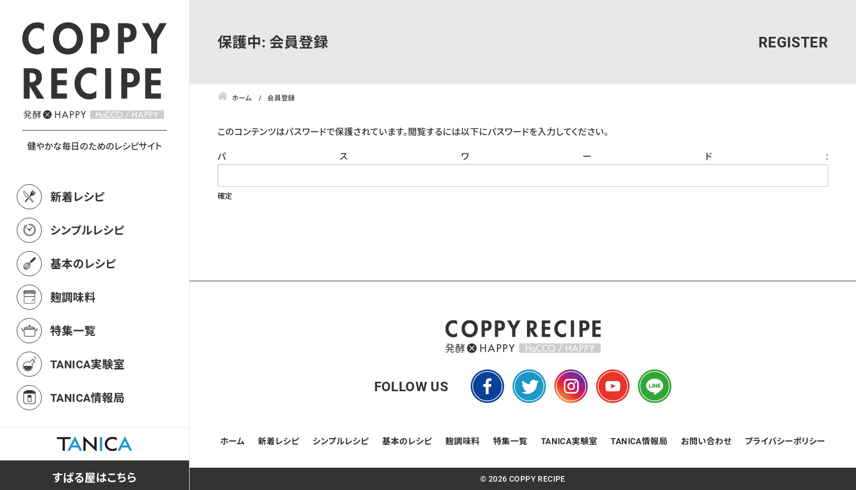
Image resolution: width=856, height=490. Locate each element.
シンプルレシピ (87, 230)
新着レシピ (77, 196)
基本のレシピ (83, 263)
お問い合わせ (706, 440)
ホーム (232, 440)
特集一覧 (73, 330)
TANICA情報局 (87, 397)
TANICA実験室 (87, 364)
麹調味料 (73, 297)
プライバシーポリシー (785, 440)
